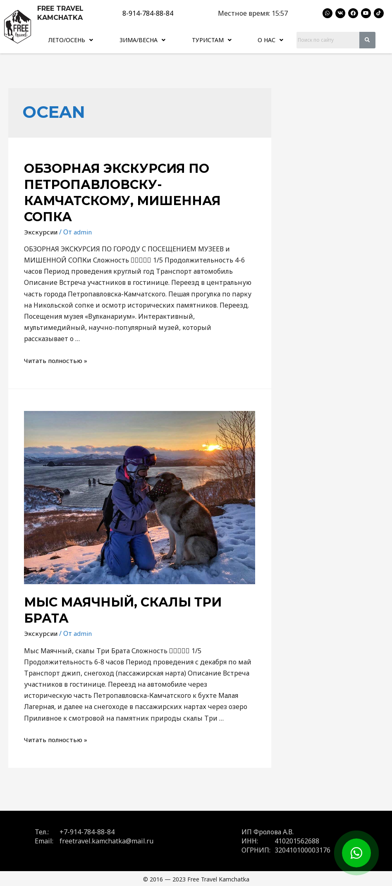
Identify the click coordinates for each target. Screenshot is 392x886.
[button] (71, 39)
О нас (272, 39)
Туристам (213, 39)
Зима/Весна (144, 39)
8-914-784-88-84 (147, 13)
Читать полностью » (57, 359)
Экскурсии (41, 230)
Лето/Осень (71, 39)
